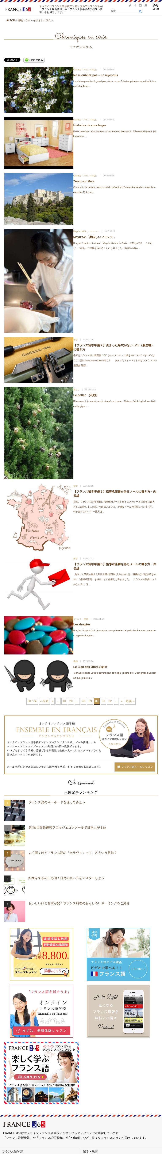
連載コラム (24, 20)
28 (83, 701)
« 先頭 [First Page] (44, 701)
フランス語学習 (12, 1151)
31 (103, 701)
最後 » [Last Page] (130, 701)
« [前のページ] (53, 701)
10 (64, 701)
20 (71, 701)
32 (110, 701)
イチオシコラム (42, 20)
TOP (12, 20)
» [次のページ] (122, 701)
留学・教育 (90, 1151)
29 (90, 701)
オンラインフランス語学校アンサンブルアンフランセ (69, 6)
